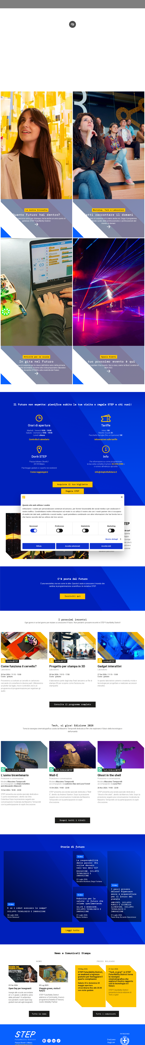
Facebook (44, 1041)
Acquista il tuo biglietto (72, 484)
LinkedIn (54, 1041)
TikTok (58, 1041)
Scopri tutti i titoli (72, 820)
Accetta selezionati (72, 546)
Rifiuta (38, 546)
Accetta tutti (106, 546)
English (111, 1042)
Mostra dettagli (111, 539)
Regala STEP (72, 491)
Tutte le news (39, 1014)
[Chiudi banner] (122, 497)
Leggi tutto (72, 930)
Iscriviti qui (72, 596)
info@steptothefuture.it (106, 472)
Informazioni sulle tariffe (105, 439)
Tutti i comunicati (106, 1014)
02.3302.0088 (117, 464)
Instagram (49, 1041)
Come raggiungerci (39, 472)
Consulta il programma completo (72, 704)
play (72, 24)
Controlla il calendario (39, 439)
